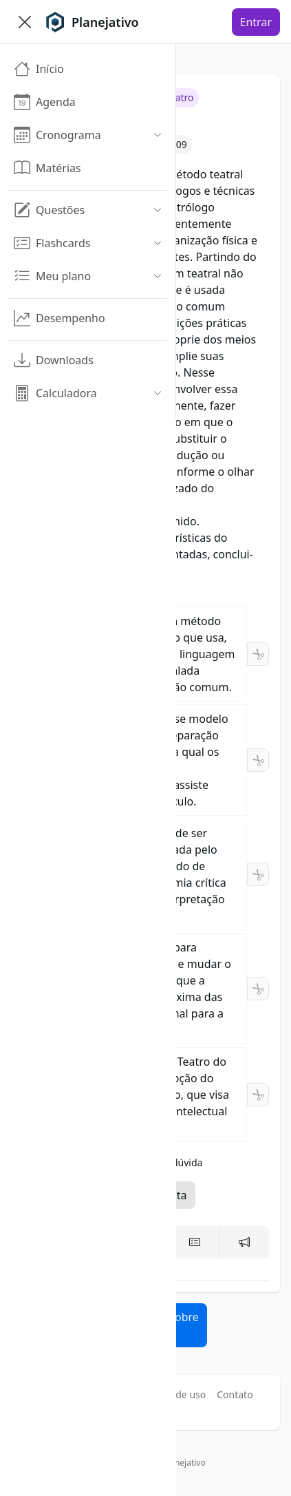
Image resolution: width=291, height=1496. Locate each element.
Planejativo (184, 1462)
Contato (234, 1394)
